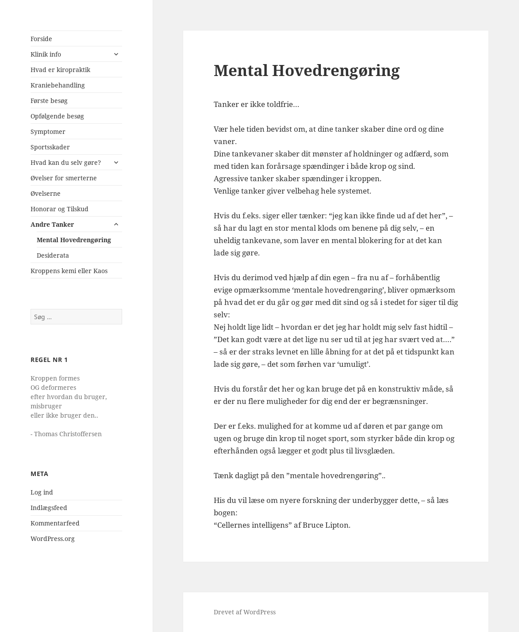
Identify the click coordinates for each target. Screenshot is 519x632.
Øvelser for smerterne (64, 178)
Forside (41, 38)
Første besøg (49, 100)
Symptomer (48, 131)
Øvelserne (46, 193)
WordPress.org (53, 538)
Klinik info (46, 54)
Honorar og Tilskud (59, 209)
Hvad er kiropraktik (60, 69)
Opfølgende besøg (57, 116)
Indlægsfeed (49, 507)
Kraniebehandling (58, 85)
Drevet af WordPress (245, 612)
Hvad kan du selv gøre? (66, 162)
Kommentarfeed (55, 523)
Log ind (42, 492)
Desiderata (53, 255)
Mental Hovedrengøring (74, 240)
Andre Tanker (52, 224)
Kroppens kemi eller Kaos (69, 271)
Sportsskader (50, 147)
